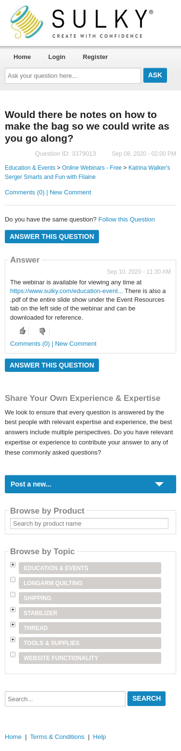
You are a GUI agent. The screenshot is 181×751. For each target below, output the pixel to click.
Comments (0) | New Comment (48, 192)
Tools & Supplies (52, 643)
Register (95, 56)
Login (56, 56)
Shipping (37, 598)
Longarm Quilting (53, 583)
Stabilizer (40, 613)
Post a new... (31, 484)
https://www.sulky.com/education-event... (66, 291)
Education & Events (30, 167)
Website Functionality (61, 658)
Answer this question (52, 236)
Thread (36, 628)
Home (22, 56)
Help (99, 736)
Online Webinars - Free (92, 167)
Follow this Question (126, 219)
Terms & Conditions (57, 736)
